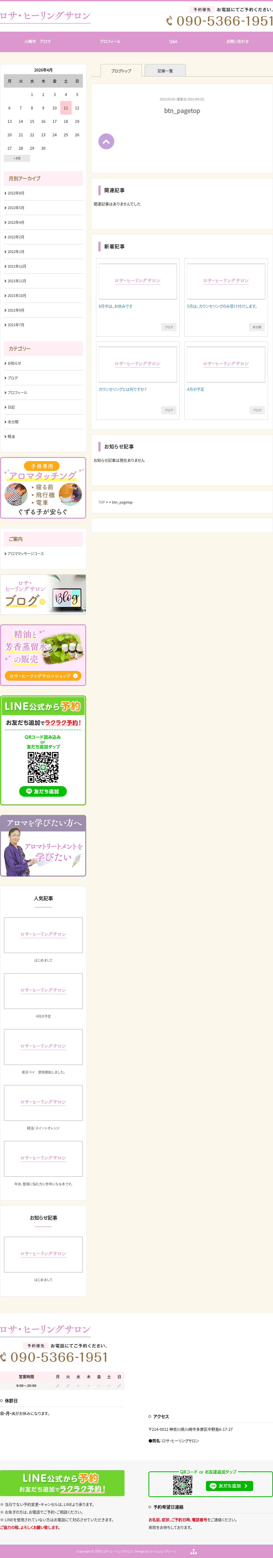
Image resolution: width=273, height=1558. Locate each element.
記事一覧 (165, 71)
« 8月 (17, 158)
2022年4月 (16, 222)
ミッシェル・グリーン (163, 1551)
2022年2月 (16, 237)
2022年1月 (16, 251)
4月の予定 (195, 389)
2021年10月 (17, 295)
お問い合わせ (237, 41)
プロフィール (110, 41)
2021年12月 (17, 266)
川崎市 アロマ (37, 41)
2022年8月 (16, 193)
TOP (101, 502)
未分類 (257, 327)
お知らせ (14, 363)
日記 (11, 407)
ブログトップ (121, 71)
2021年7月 (16, 324)
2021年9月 (16, 310)
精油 (11, 436)
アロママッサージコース (26, 553)
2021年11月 (17, 280)
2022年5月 (16, 207)
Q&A (173, 41)
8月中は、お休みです (115, 306)
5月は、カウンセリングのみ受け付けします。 (222, 306)
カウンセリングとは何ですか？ (123, 389)
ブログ (169, 327)
